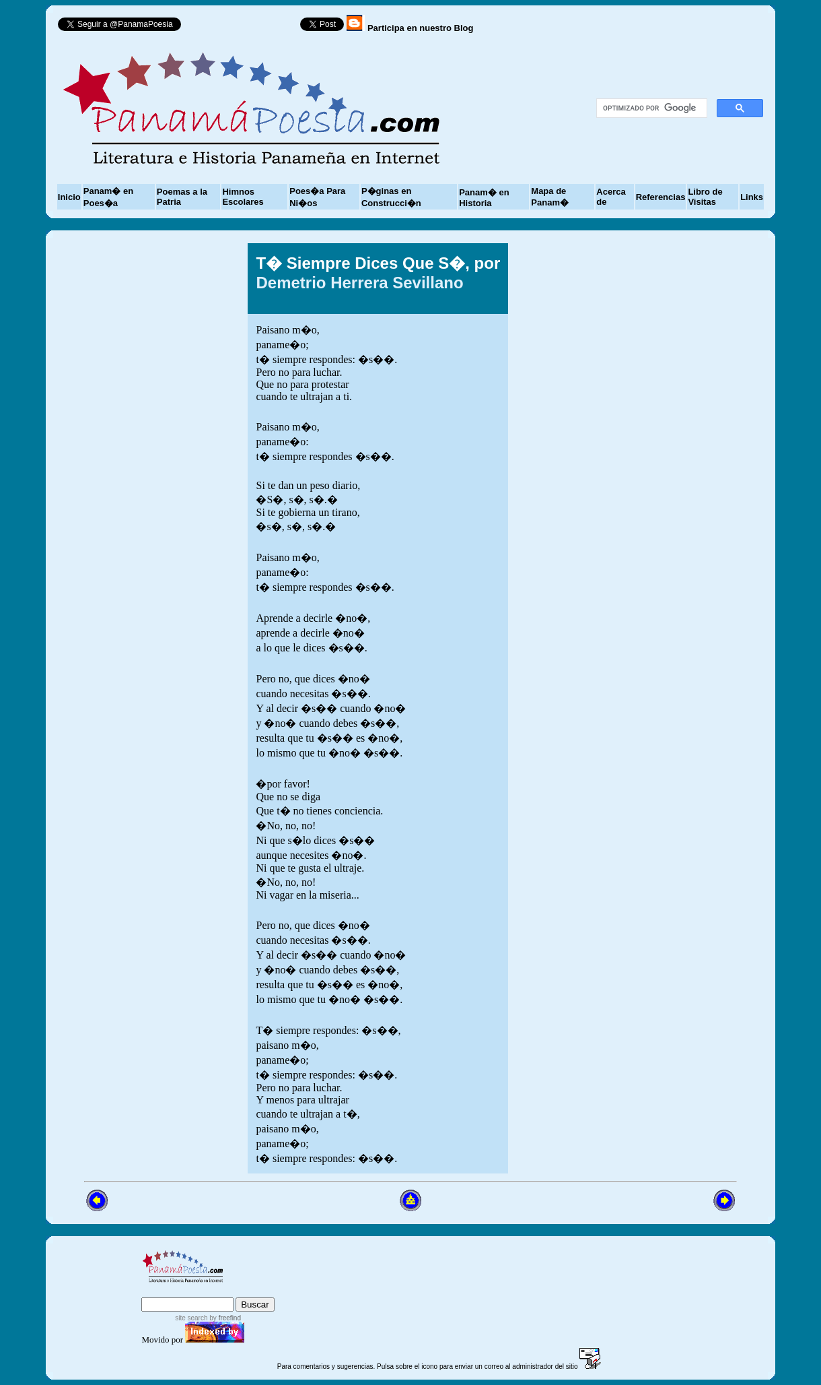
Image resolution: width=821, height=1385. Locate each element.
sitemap (197, 1291)
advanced (252, 1291)
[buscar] (650, 108)
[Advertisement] (628, 708)
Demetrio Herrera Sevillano (359, 282)
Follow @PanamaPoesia (245, 27)
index (156, 1291)
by (224, 1318)
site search (191, 1318)
